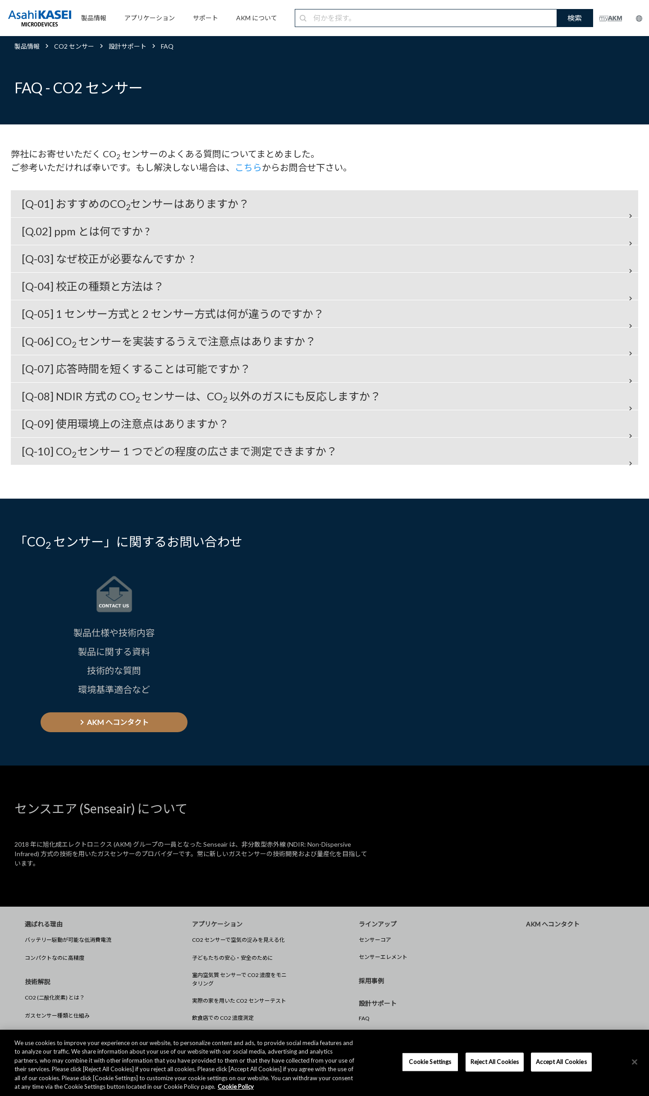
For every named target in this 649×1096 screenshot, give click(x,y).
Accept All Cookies (561, 1061)
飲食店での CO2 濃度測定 (223, 1017)
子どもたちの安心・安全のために (232, 957)
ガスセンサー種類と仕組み (57, 1015)
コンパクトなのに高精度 (54, 957)
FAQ (364, 1018)
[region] (324, 1063)
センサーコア (375, 939)
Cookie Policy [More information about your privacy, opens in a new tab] (236, 1086)
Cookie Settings (430, 1061)
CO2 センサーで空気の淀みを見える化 (238, 939)
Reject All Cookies (495, 1061)
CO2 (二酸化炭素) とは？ (55, 997)
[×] (634, 1062)
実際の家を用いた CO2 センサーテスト (239, 1000)
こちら (248, 167)
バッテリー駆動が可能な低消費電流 (68, 939)
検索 (574, 18)
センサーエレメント (383, 957)
